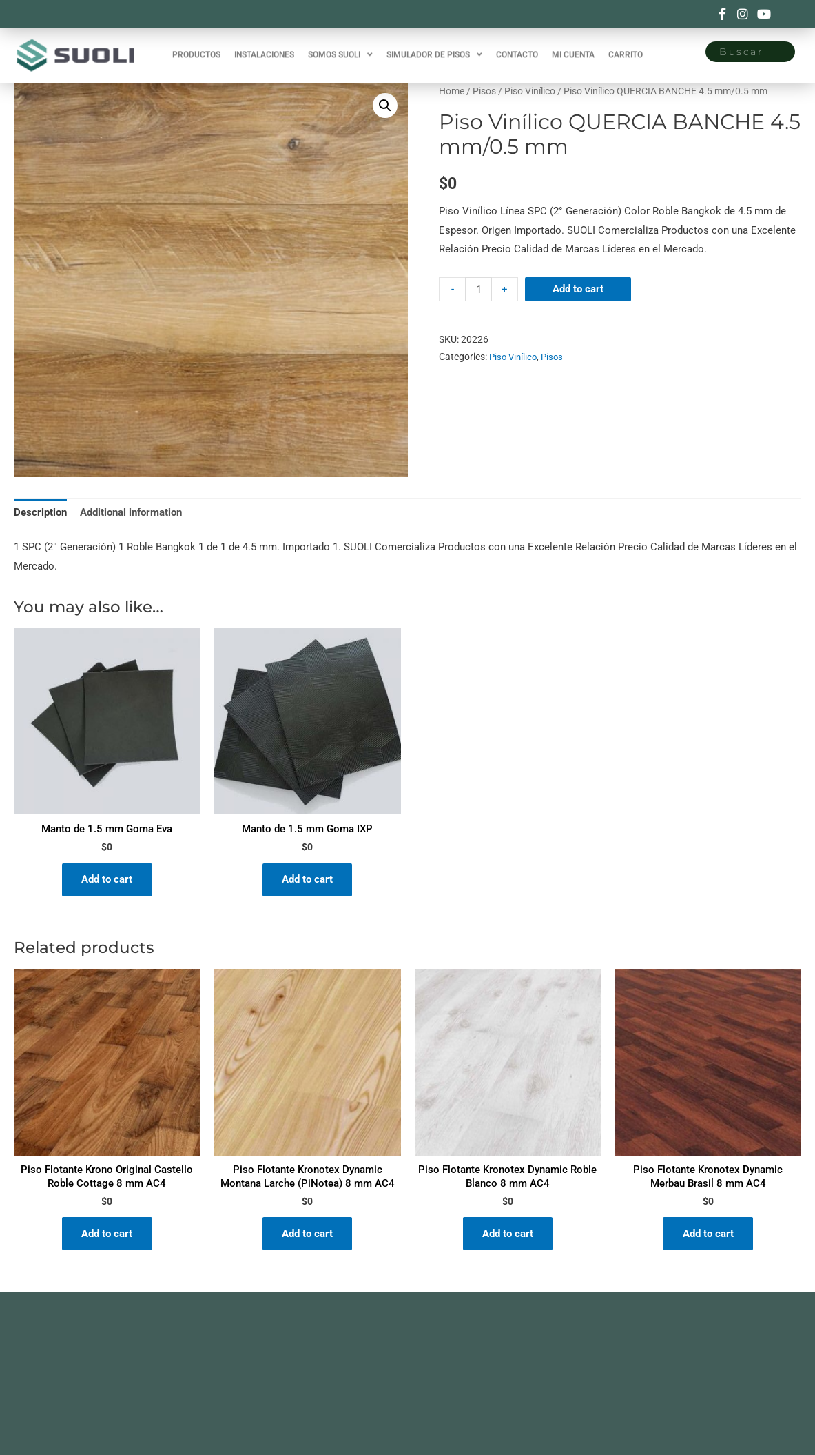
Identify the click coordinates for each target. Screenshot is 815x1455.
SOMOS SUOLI (340, 48)
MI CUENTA (573, 47)
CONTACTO (517, 47)
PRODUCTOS (196, 47)
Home (451, 91)
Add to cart (578, 289)
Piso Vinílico (529, 91)
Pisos (484, 91)
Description (40, 512)
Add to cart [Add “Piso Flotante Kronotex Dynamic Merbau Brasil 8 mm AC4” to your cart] (708, 1236)
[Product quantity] (478, 289)
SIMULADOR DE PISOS (434, 48)
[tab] (40, 513)
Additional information (131, 512)
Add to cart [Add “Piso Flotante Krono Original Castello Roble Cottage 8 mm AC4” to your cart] (106, 1236)
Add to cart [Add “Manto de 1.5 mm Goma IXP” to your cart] (307, 880)
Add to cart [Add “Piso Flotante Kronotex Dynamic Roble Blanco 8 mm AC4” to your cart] (507, 1236)
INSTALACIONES (264, 47)
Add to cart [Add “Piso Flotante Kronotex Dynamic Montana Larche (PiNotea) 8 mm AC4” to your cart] (307, 1236)
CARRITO (625, 47)
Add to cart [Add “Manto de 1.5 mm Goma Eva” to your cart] (106, 880)
